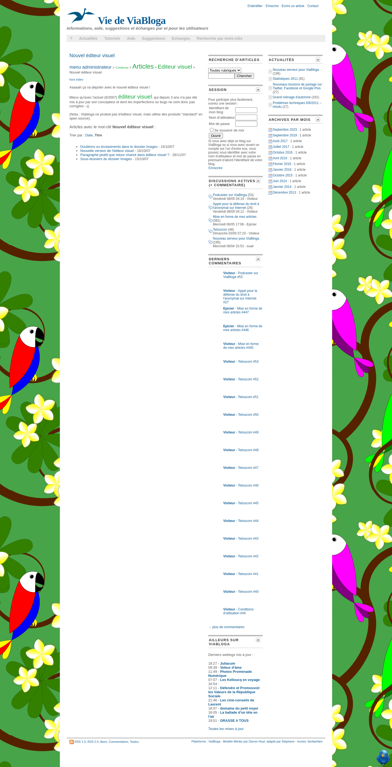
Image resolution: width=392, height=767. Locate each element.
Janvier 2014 (282, 187)
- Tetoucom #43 (241, 538)
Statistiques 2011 (285, 79)
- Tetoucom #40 (241, 592)
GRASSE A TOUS (234, 721)
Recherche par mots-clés (219, 38)
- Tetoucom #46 (241, 485)
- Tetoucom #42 (241, 556)
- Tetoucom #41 (241, 574)
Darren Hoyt (257, 741)
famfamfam (315, 741)
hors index (76, 79)
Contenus (122, 67)
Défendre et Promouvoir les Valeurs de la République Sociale (234, 692)
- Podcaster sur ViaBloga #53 (240, 275)
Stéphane (288, 741)
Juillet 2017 (281, 147)
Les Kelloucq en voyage (240, 680)
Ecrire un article (293, 6)
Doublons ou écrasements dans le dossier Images (119, 147)
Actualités (88, 38)
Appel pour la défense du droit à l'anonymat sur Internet (236, 206)
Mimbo (238, 741)
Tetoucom (220, 229)
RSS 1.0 (80, 741)
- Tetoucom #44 (241, 521)
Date (89, 135)
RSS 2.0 (93, 741)
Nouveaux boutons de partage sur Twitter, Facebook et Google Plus (297, 86)
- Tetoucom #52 (241, 379)
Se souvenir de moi (227, 130)
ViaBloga (214, 741)
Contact (312, 6)
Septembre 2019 (285, 135)
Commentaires (118, 741)
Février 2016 (282, 164)
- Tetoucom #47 (241, 468)
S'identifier (255, 6)
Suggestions (153, 38)
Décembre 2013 (284, 192)
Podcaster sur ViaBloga (230, 195)
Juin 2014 (280, 181)
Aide (131, 38)
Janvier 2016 (282, 170)
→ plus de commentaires (226, 627)
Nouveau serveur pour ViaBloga (236, 238)
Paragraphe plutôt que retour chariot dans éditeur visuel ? (124, 155)
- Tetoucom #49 (241, 432)
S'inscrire (272, 6)
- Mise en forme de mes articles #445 (241, 346)
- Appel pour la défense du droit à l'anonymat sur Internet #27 (240, 296)
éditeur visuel (135, 96)
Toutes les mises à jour (226, 729)
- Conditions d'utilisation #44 (238, 611)
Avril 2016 (280, 158)
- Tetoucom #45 (241, 503)
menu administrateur (90, 67)
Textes (134, 741)
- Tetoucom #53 (241, 361)
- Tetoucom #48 (241, 450)
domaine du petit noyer (239, 708)
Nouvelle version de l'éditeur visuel (107, 151)
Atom (103, 741)
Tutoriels (112, 38)
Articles (143, 66)
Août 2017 (280, 141)
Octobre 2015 (283, 175)
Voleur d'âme (230, 667)
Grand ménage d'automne (292, 97)
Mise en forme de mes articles (234, 217)
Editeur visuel (175, 66)
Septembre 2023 (285, 130)
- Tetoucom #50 (241, 415)
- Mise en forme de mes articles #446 (242, 328)
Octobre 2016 (283, 152)
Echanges (181, 38)
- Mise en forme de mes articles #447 (242, 310)
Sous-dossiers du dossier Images (106, 159)
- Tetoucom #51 (241, 397)
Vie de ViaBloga (116, 20)
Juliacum (227, 663)
